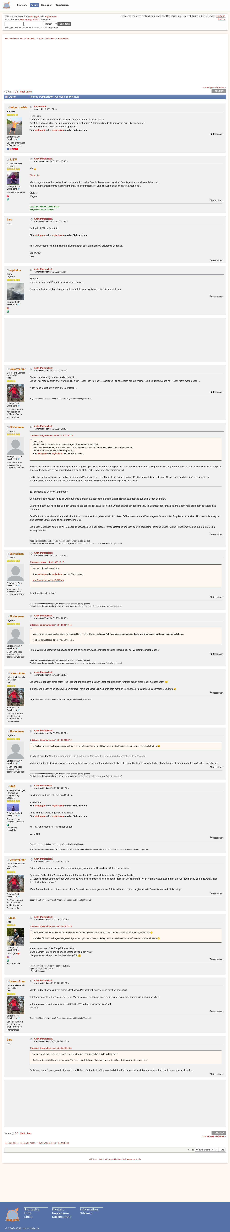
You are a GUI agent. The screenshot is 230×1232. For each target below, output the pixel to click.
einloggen (34, 16)
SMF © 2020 (103, 1159)
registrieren (51, 16)
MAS (12, 786)
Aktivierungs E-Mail (29, 19)
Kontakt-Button (220, 18)
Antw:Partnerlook (43, 158)
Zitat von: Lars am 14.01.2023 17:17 (47, 562)
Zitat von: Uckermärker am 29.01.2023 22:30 (51, 1048)
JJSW (13, 159)
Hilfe (27, 1213)
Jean (12, 918)
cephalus (15, 270)
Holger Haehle (18, 107)
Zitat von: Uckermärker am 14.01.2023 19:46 (51, 625)
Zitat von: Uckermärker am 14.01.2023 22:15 (51, 740)
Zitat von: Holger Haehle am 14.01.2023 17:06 (51, 435)
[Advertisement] (115, 64)
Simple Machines (115, 1159)
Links (28, 1217)
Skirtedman (16, 427)
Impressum (60, 1213)
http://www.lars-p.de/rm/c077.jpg (48, 580)
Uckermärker (17, 369)
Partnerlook (40, 106)
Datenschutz (61, 1217)
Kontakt (58, 1209)
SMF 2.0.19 (93, 1159)
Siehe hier (35, 175)
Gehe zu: (190, 1150)
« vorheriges (208, 87)
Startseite (31, 1209)
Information (89, 1209)
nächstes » (220, 87)
